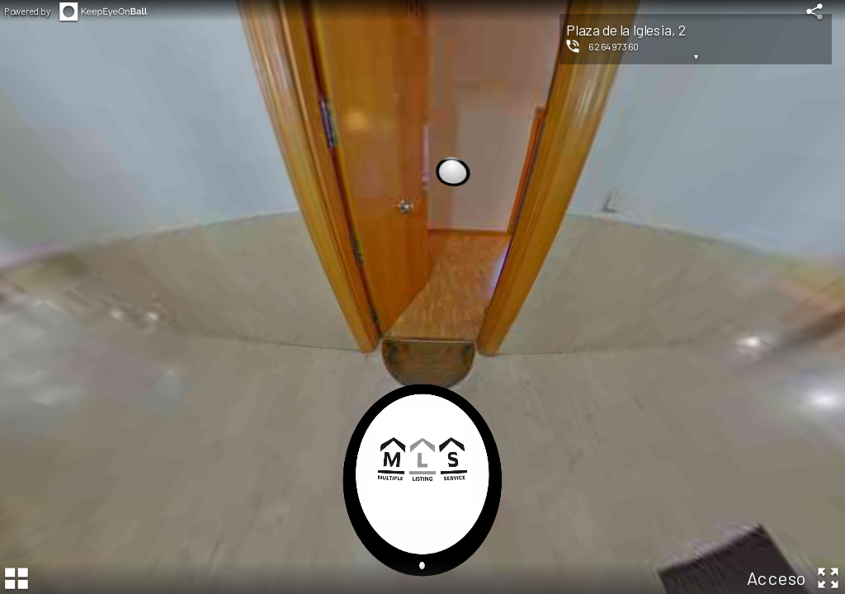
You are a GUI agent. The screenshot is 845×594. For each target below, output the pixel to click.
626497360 (614, 46)
